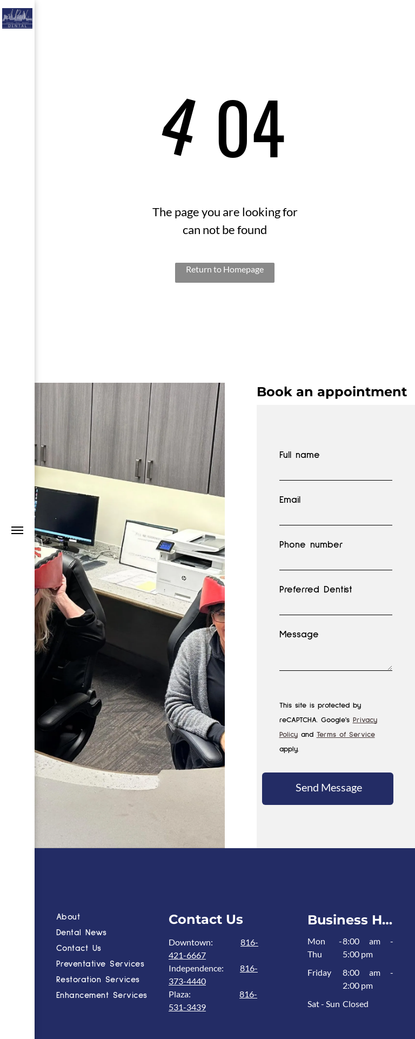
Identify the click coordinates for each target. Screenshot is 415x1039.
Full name (299, 455)
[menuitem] (110, 918)
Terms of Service (346, 734)
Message (299, 635)
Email (289, 500)
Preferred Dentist (315, 590)
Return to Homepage (225, 269)
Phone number (311, 545)
